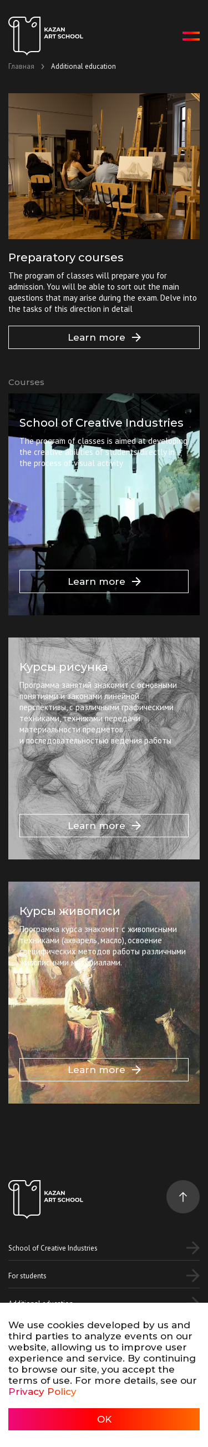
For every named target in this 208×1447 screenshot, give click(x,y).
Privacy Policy (42, 1391)
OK (104, 1419)
